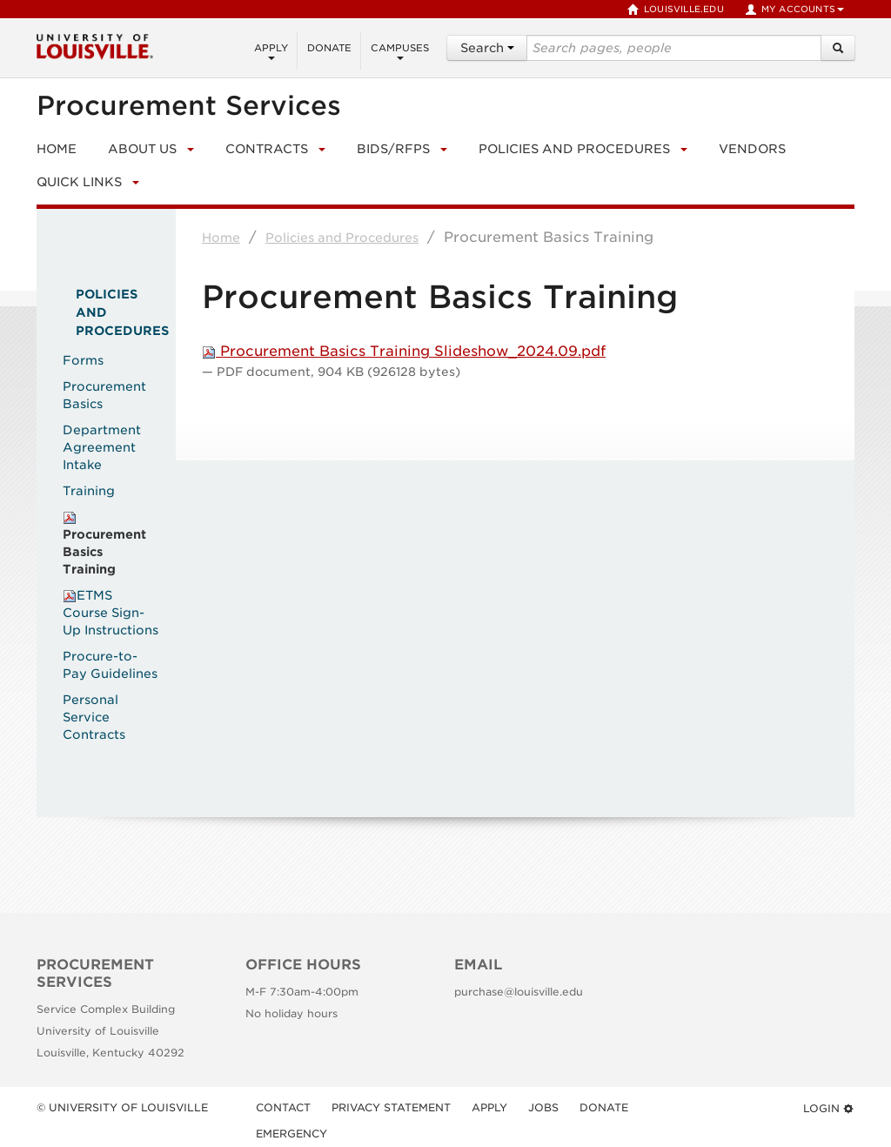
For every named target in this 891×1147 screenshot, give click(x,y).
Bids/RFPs (393, 149)
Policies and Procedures (574, 149)
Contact (283, 1107)
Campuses (400, 51)
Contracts (266, 149)
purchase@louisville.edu (518, 991)
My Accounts (794, 9)
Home (221, 238)
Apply (271, 51)
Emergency (291, 1133)
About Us (142, 149)
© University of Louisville (122, 1107)
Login (828, 1108)
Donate (329, 48)
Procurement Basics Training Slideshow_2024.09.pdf (404, 351)
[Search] (838, 48)
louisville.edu (675, 9)
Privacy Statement (391, 1107)
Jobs (543, 1107)
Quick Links (79, 182)
